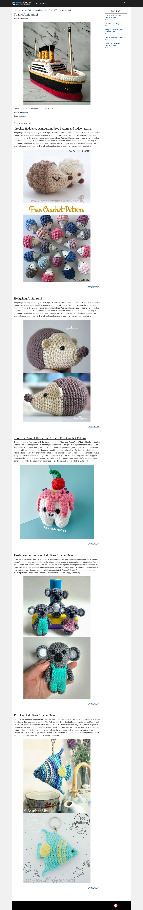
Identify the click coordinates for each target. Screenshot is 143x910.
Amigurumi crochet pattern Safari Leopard (114, 30)
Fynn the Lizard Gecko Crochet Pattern (113, 16)
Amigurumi (22, 116)
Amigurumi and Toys (44, 10)
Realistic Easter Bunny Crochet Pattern (113, 44)
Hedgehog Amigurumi (28, 298)
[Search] (124, 3)
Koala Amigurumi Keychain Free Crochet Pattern (45, 555)
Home (16, 10)
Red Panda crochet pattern (114, 23)
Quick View (93, 287)
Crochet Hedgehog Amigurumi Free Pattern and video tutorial (52, 128)
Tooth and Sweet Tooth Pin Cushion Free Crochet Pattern (50, 438)
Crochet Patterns (42, 3)
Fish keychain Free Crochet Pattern (36, 715)
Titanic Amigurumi (21, 112)
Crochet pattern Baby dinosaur (115, 37)
